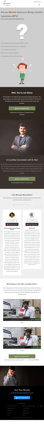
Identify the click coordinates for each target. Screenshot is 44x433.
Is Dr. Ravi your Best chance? (22, 195)
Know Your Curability (11, 406)
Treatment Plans (26, 408)
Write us (26, 360)
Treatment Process (11, 408)
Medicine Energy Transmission (29, 406)
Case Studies (9, 410)
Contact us (9, 413)
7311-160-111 (6, 5)
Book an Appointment (37, 1)
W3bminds (31, 417)
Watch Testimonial (12, 224)
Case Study (12, 220)
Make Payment (26, 413)
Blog (24, 415)
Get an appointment (22, 108)
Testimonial (25, 410)
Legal (8, 415)
